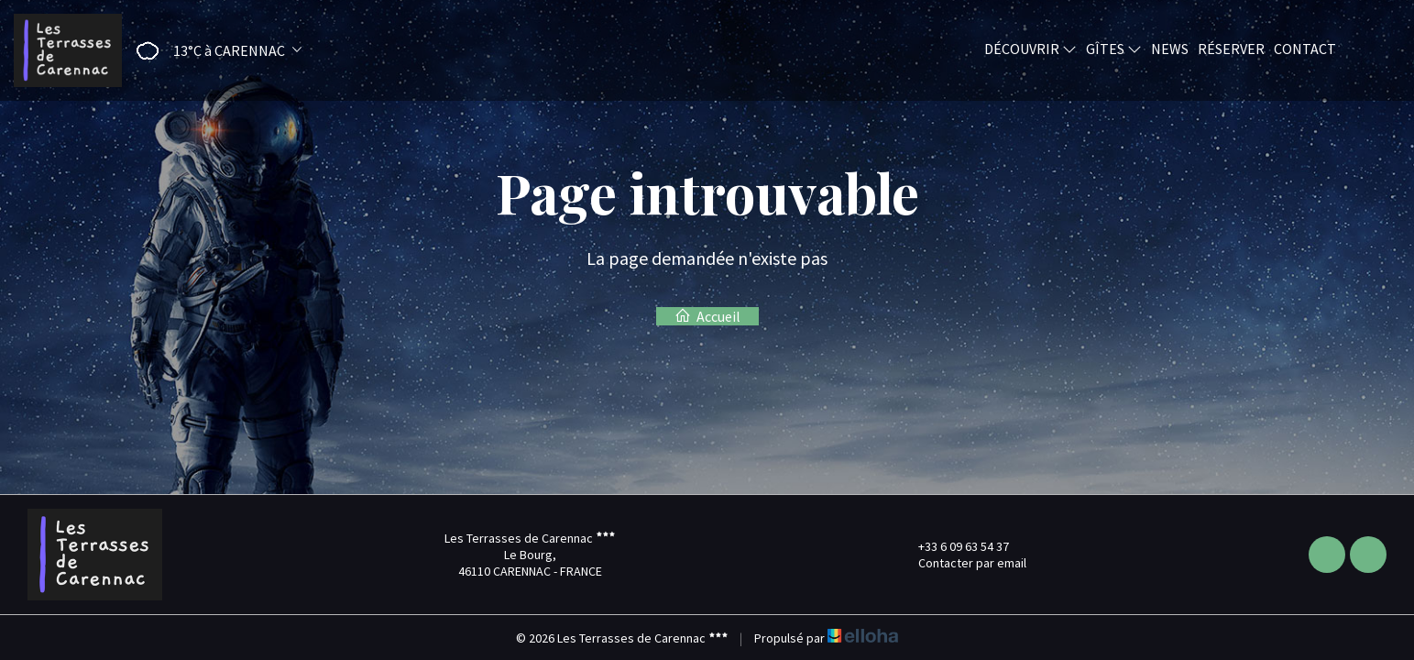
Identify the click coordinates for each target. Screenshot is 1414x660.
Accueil (707, 316)
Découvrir (1030, 48)
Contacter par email (961, 563)
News (1170, 48)
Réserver (1231, 48)
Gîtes (1114, 48)
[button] (213, 50)
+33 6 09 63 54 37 (953, 546)
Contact (1305, 48)
